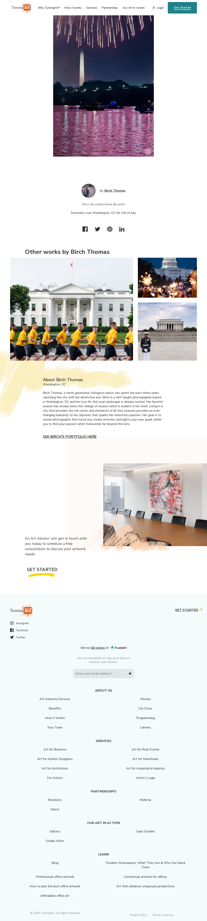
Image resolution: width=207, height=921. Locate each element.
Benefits (55, 708)
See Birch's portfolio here (70, 436)
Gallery (55, 831)
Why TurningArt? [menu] (49, 8)
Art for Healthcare (145, 759)
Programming (145, 718)
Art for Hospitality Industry (145, 768)
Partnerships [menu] (110, 8)
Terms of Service (163, 915)
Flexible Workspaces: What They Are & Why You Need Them (145, 865)
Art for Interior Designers (55, 759)
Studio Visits (55, 841)
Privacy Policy (138, 915)
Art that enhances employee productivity (145, 886)
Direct (55, 809)
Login (160, 8)
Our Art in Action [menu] (134, 8)
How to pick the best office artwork (55, 886)
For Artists (55, 778)
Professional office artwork (55, 877)
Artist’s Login (145, 778)
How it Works (55, 718)
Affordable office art (54, 896)
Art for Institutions (55, 768)
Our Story (145, 708)
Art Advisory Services (54, 699)
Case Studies (145, 831)
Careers (145, 727)
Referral (145, 800)
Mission (145, 699)
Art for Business (55, 749)
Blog (55, 863)
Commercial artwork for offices (145, 877)
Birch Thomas (115, 190)
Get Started (182, 7)
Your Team (54, 727)
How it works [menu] (73, 8)
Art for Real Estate (145, 749)
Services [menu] (91, 8)
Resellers (55, 800)
